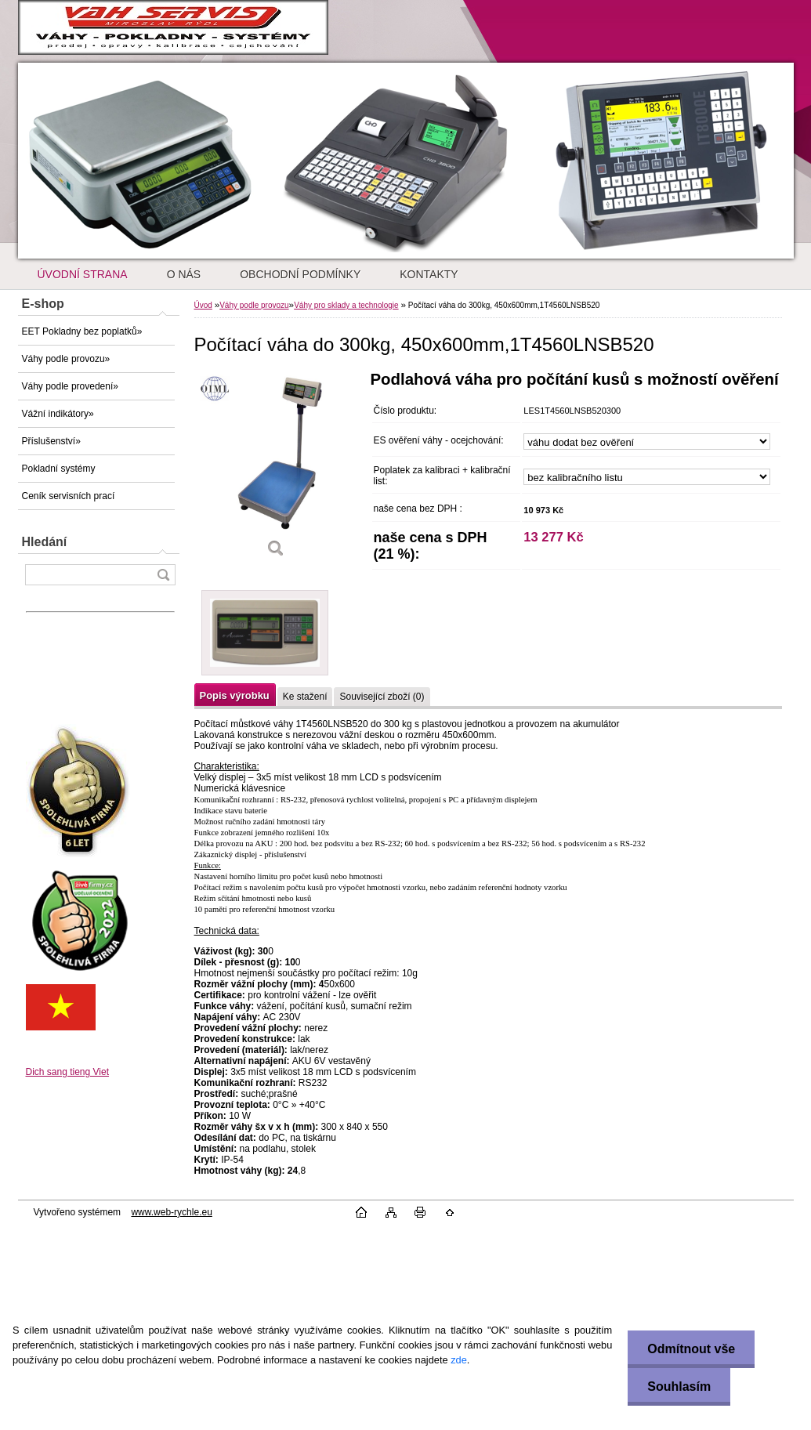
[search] (163, 575)
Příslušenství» (51, 441)
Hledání (44, 541)
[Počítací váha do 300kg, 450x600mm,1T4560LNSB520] (276, 469)
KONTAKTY (429, 274)
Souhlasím (679, 1386)
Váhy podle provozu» (66, 358)
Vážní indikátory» (58, 413)
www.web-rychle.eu (171, 1212)
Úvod (203, 305)
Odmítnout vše (691, 1349)
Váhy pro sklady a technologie (346, 305)
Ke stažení (305, 696)
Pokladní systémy (59, 468)
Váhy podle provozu (253, 305)
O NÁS (184, 274)
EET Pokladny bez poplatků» (82, 331)
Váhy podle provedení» (70, 386)
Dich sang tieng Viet (68, 1071)
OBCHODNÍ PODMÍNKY (300, 274)
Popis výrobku (235, 695)
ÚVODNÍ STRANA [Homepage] (83, 274)
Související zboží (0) (381, 696)
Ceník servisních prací (68, 496)
